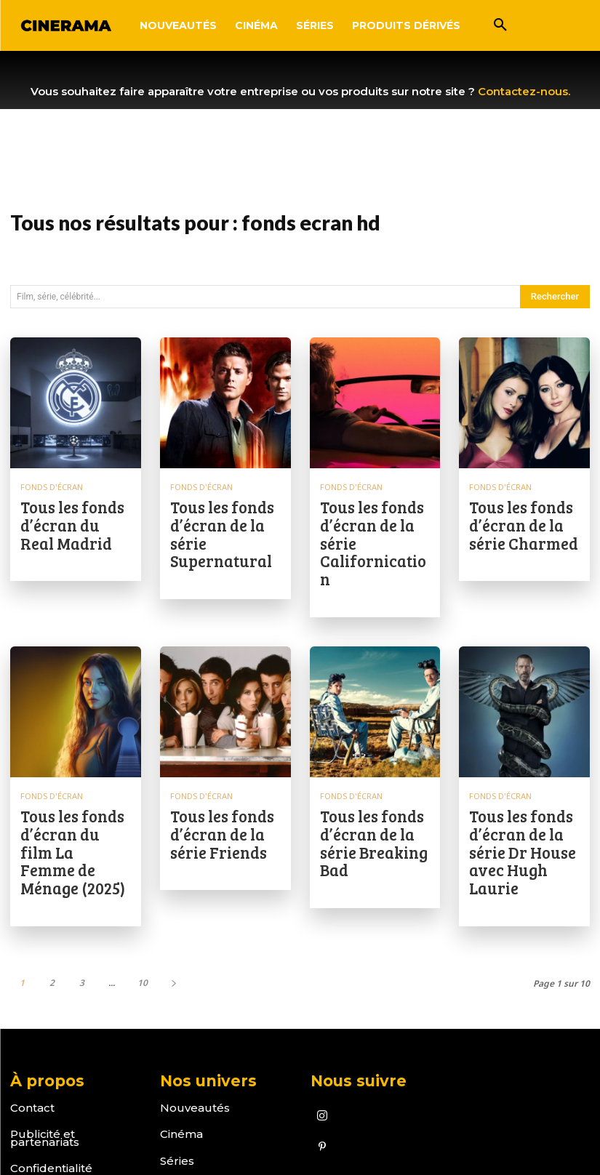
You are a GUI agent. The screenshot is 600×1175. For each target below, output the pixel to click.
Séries (177, 1053)
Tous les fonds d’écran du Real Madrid (74, 510)
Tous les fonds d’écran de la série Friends (224, 765)
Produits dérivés (206, 1080)
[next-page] (173, 875)
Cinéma (181, 1027)
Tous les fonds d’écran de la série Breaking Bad (374, 771)
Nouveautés (195, 1000)
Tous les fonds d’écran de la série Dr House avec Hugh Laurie (523, 771)
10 (142, 875)
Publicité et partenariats (44, 1031)
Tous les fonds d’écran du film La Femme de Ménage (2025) (74, 771)
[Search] (555, 296)
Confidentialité (51, 1061)
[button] (500, 25)
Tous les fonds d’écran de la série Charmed (523, 510)
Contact (32, 1000)
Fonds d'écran (50, 486)
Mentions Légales (60, 1087)
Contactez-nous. (524, 91)
